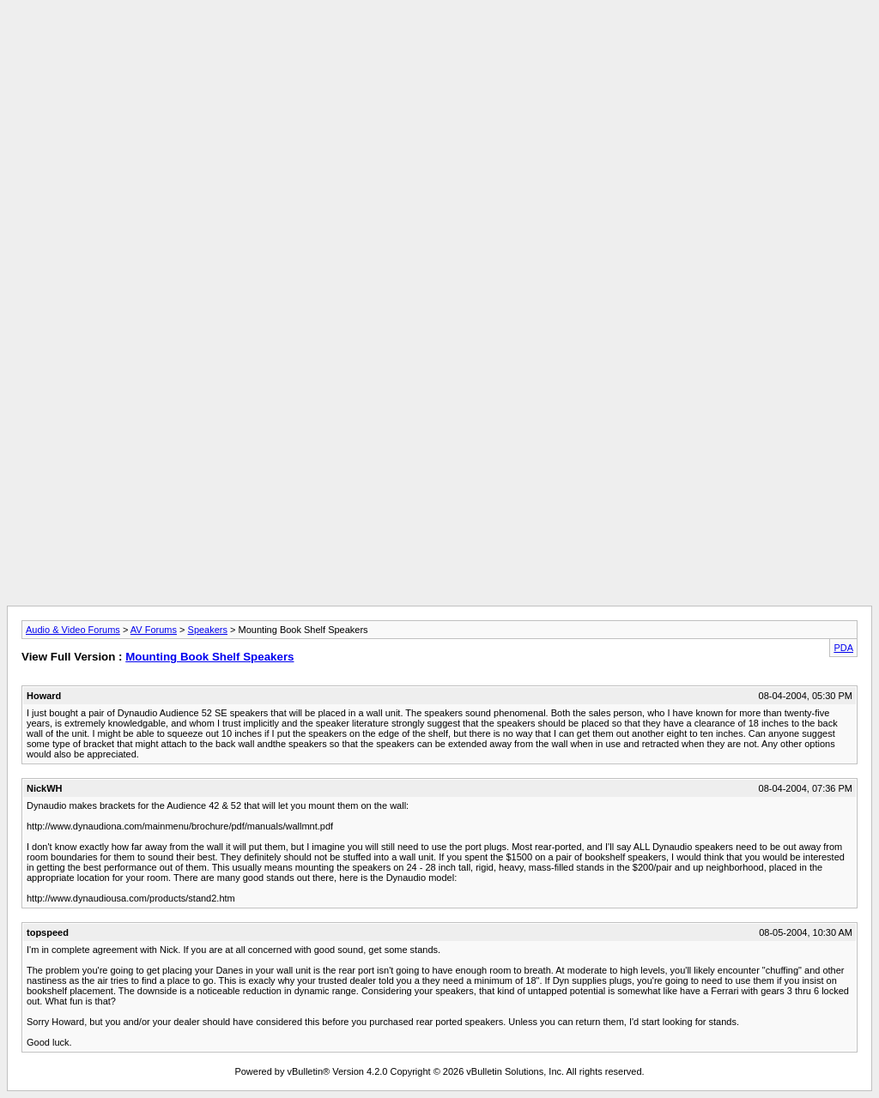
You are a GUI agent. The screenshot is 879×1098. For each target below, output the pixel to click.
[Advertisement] (439, 45)
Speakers (207, 629)
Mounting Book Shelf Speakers (209, 656)
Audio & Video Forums (73, 629)
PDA (843, 648)
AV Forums (153, 629)
